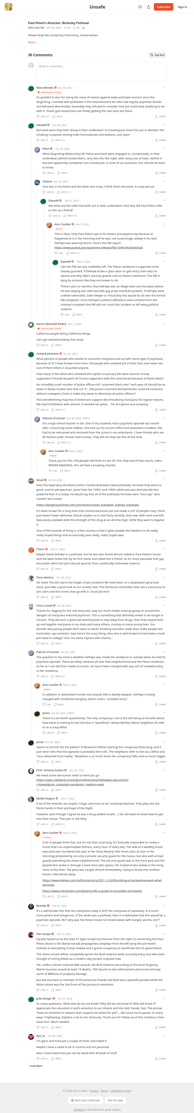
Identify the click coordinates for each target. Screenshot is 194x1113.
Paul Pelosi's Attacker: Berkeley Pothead (58, 23)
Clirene (47, 181)
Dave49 (41, 125)
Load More (36, 1066)
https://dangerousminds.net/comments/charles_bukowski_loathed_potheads (87, 505)
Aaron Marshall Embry (51, 324)
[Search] (140, 7)
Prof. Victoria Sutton (50, 770)
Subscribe (163, 7)
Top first (157, 55)
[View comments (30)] (76, 28)
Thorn (40, 549)
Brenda (41, 905)
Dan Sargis (43, 934)
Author (59, 228)
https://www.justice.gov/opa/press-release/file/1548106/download (99, 247)
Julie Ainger (44, 998)
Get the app (115, 1100)
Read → (33, 42)
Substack (78, 1109)
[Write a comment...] (101, 72)
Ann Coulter (36, 27)
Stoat (40, 480)
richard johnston (47, 353)
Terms (104, 1091)
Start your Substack (85, 1100)
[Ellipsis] (164, 87)
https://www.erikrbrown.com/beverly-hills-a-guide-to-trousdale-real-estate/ (92, 891)
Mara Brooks (45, 87)
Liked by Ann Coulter (49, 92)
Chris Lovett (44, 605)
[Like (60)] (67, 28)
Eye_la (40, 1036)
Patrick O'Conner (53, 418)
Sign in (182, 7)
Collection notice (120, 1091)
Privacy (94, 1091)
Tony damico (44, 577)
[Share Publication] (148, 7)
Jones (46, 713)
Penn (45, 148)
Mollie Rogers (45, 798)
